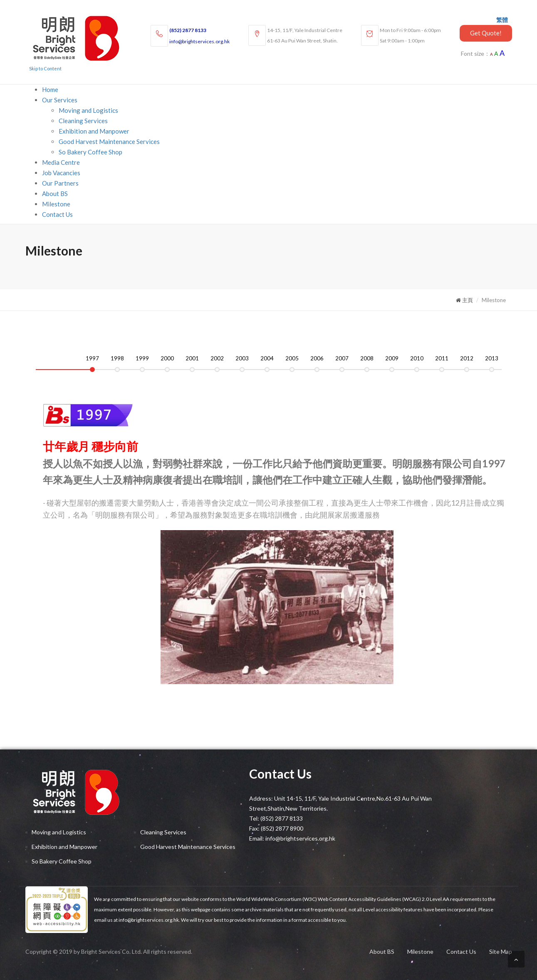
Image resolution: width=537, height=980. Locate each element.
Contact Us (57, 214)
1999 (142, 358)
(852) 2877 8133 (187, 30)
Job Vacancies (61, 172)
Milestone (56, 204)
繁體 (502, 19)
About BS (55, 193)
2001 (192, 358)
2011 (441, 358)
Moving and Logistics (88, 110)
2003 (242, 358)
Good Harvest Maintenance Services (109, 141)
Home (50, 89)
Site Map (500, 951)
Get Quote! (486, 33)
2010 (416, 358)
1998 (117, 358)
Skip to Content (45, 68)
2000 (167, 358)
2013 (491, 358)
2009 (391, 358)
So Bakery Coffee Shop (90, 152)
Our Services (59, 100)
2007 (342, 358)
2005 (292, 358)
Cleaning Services (83, 120)
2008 (367, 358)
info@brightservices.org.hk (199, 41)
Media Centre (61, 162)
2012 (466, 358)
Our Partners (60, 183)
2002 (217, 358)
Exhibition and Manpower (94, 131)
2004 (267, 358)
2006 (317, 358)
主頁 (464, 300)
